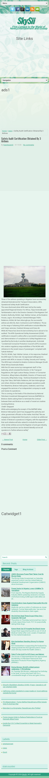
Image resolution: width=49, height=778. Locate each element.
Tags (16, 569)
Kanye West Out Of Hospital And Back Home (28, 629)
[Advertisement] (24, 59)
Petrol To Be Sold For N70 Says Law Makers (27, 654)
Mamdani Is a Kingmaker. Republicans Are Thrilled (21, 708)
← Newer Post (7, 440)
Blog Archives (28, 569)
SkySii (25, 20)
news (10, 131)
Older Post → (42, 440)
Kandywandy (8, 145)
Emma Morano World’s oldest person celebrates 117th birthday (25, 668)
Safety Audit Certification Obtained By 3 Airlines (21, 139)
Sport (5, 752)
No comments (28, 145)
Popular (6, 569)
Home (4, 131)
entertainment (8, 744)
